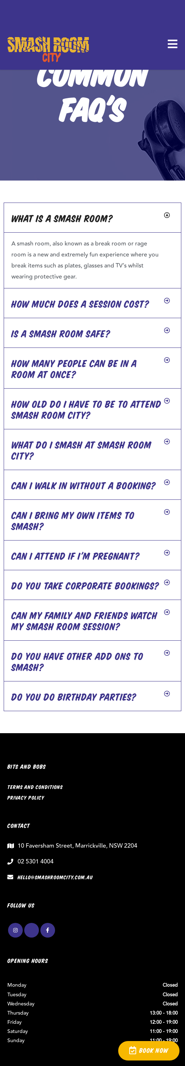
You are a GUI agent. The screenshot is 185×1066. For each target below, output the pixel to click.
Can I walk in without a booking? (83, 484)
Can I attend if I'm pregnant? (75, 555)
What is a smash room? (62, 217)
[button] (92, 217)
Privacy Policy (25, 797)
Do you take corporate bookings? (85, 584)
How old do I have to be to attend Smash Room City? (86, 409)
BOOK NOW (153, 1050)
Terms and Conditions (35, 787)
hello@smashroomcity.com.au (55, 877)
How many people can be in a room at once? (74, 368)
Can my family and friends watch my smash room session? (84, 620)
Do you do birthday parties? (74, 696)
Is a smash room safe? (61, 332)
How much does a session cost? (80, 303)
